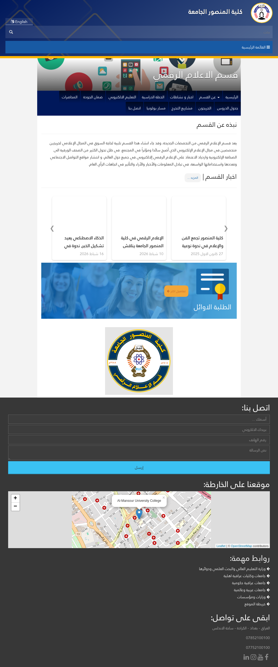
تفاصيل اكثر (176, 291)
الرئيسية (232, 96)
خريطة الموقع (257, 603)
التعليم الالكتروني (122, 96)
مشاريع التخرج (182, 108)
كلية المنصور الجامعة (215, 11)
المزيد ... (192, 178)
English (19, 21)
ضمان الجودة (93, 96)
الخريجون (204, 108)
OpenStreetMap (241, 546)
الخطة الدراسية (153, 96)
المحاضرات (69, 96)
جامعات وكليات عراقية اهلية (247, 575)
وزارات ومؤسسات (253, 596)
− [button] (15, 507)
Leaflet (221, 546)
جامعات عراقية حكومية (251, 582)
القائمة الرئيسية (256, 47)
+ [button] (15, 498)
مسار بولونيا (156, 108)
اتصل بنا (134, 108)
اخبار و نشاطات (181, 96)
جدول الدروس (227, 108)
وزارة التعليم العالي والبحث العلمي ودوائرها (234, 568)
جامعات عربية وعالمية (252, 589)
